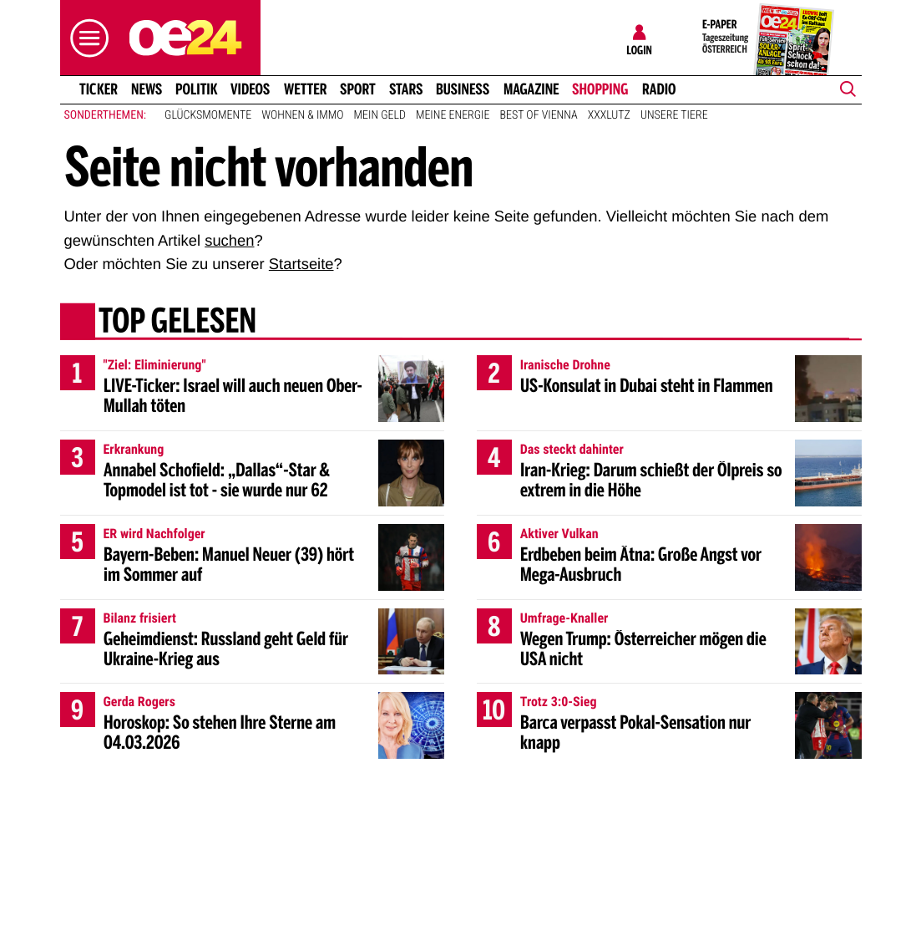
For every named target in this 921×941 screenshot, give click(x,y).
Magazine (531, 89)
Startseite (301, 263)
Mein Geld (380, 115)
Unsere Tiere (674, 115)
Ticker (97, 89)
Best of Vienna (539, 115)
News (146, 89)
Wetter (305, 89)
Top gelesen (177, 323)
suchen (229, 240)
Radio (659, 89)
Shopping (600, 89)
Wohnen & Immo (302, 115)
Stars (406, 89)
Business (462, 89)
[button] (85, 38)
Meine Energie (453, 115)
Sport (358, 89)
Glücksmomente (207, 115)
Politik (196, 89)
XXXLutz (609, 115)
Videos (250, 89)
